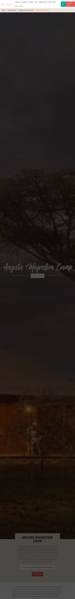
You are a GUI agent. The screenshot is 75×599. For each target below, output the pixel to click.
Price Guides (52, 2)
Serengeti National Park (26, 10)
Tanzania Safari (12, 10)
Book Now (37, 574)
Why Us (21, 6)
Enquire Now (37, 275)
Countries (24, 2)
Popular (17, 2)
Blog (16, 6)
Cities (35, 2)
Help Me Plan (69, 4)
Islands (30, 2)
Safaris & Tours (43, 2)
